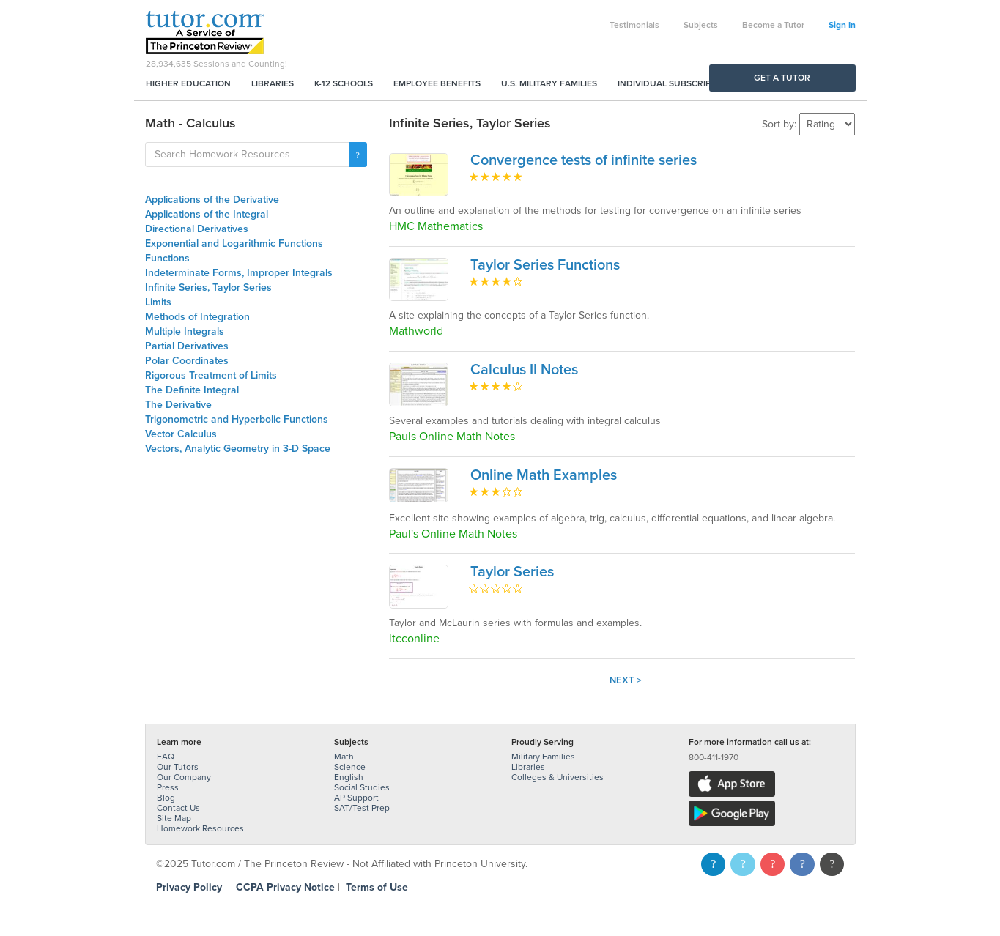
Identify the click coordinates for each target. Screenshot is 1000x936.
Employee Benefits (437, 83)
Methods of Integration (197, 317)
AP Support (356, 797)
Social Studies (362, 787)
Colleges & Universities (557, 777)
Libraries (272, 83)
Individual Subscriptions (677, 83)
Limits (158, 302)
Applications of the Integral (206, 214)
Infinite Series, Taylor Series (208, 287)
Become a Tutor (773, 25)
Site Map (174, 818)
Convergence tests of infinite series (583, 160)
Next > (626, 680)
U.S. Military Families (549, 83)
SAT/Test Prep (362, 808)
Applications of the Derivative (212, 199)
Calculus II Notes (524, 370)
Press (168, 787)
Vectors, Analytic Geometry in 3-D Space (237, 448)
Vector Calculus (181, 434)
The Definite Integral (192, 390)
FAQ (165, 756)
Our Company (184, 777)
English (348, 777)
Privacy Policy (189, 887)
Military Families (543, 756)
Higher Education (188, 83)
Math (344, 756)
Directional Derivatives (196, 229)
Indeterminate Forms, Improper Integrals (239, 273)
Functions (167, 258)
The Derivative (178, 404)
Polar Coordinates (187, 360)
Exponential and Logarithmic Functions (234, 243)
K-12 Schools (343, 83)
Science (350, 767)
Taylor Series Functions (545, 265)
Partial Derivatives (187, 346)
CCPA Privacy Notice (285, 887)
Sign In (842, 25)
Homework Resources (200, 828)
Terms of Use (377, 887)
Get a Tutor (782, 78)
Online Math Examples (543, 475)
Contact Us (178, 808)
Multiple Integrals (184, 331)
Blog (166, 797)
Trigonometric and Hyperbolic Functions (236, 419)
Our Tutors (178, 767)
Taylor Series (512, 572)
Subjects (701, 25)
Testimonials (634, 25)
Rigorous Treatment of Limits (211, 375)
